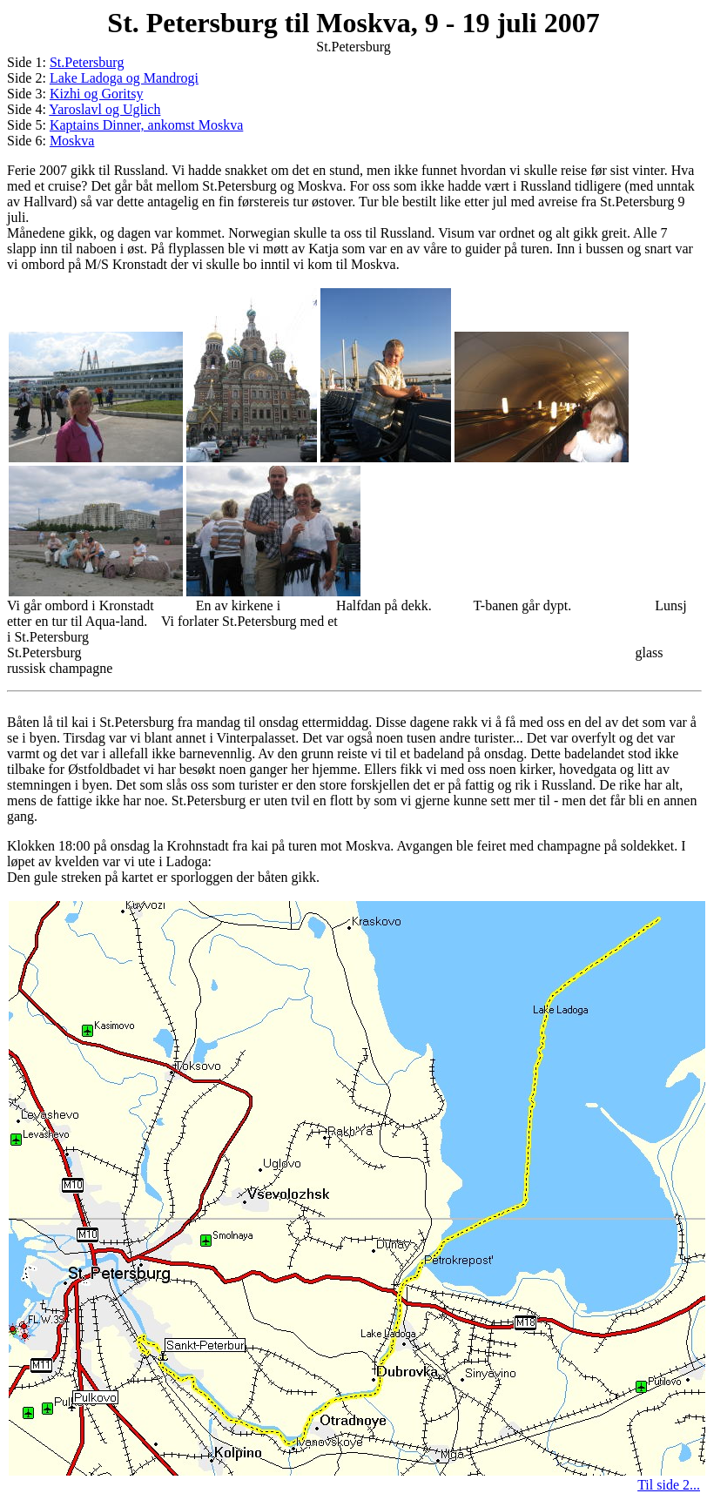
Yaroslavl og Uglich (104, 109)
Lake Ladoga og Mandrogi (124, 78)
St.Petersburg (87, 62)
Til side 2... (668, 1484)
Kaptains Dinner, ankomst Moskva (146, 125)
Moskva (72, 140)
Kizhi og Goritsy (97, 93)
